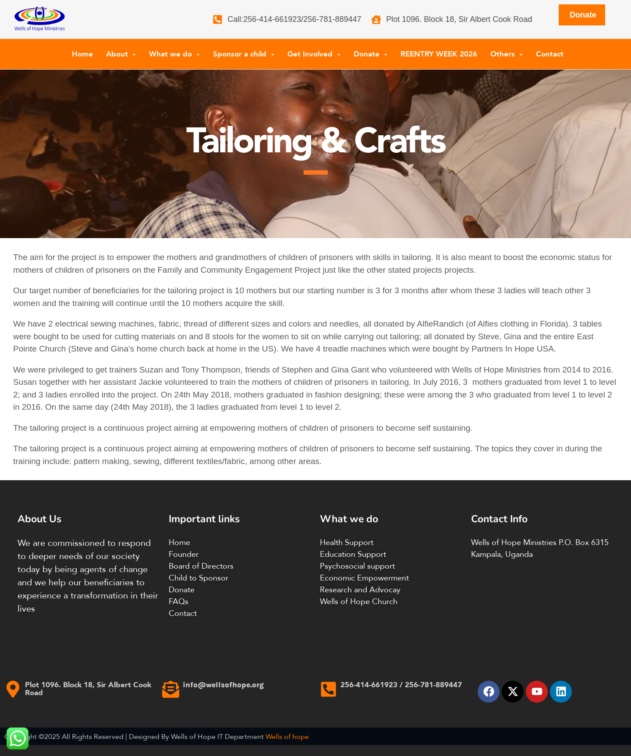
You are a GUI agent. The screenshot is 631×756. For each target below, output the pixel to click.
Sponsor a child (243, 54)
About (121, 54)
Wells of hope (287, 736)
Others (506, 54)
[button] (120, 54)
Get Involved (313, 54)
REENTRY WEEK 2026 (439, 54)
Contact (550, 54)
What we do (174, 54)
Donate (370, 54)
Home (82, 54)
